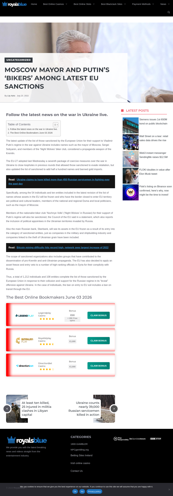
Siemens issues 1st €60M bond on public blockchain (145, 125)
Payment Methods (144, 4)
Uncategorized (18, 59)
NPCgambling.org (80, 449)
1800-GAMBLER (79, 444)
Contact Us (77, 471)
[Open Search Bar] (169, 12)
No (82, 491)
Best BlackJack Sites (115, 4)
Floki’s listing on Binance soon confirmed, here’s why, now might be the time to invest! (147, 192)
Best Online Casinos (57, 4)
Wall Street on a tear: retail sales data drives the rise (145, 142)
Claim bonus (99, 315)
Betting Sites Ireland (81, 455)
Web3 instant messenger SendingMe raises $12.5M (145, 159)
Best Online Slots (86, 4)
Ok (75, 491)
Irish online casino (80, 463)
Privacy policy (94, 491)
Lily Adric (11, 96)
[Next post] (114, 408)
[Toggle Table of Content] (54, 124)
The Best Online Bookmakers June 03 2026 (31, 133)
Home (34, 4)
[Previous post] (7, 408)
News (166, 4)
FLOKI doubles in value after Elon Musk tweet (146, 176)
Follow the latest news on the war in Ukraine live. (34, 129)
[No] (169, 489)
